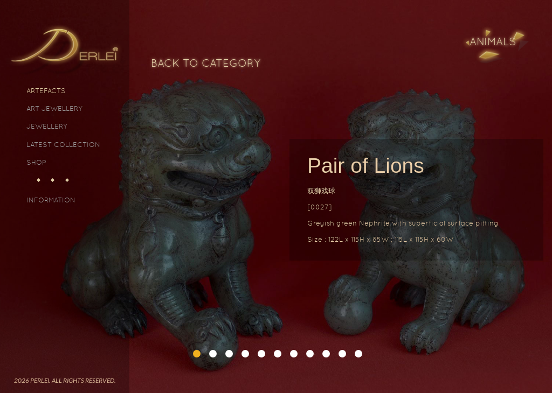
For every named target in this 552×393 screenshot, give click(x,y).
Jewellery (46, 126)
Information (50, 200)
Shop (36, 162)
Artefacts (46, 91)
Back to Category (205, 63)
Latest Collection (63, 145)
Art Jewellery (54, 108)
